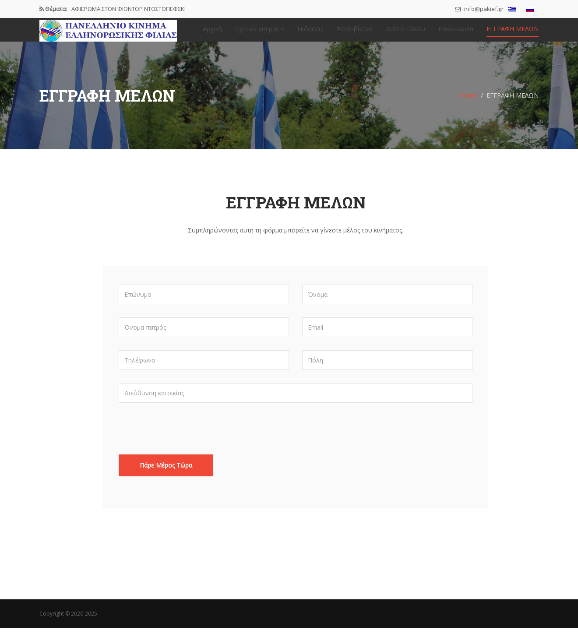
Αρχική (212, 33)
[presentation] (185, 442)
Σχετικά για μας (259, 33)
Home (468, 104)
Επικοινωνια (455, 33)
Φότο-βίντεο (354, 33)
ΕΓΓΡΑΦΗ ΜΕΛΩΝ (512, 33)
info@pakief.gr (479, 9)
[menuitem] (512, 9)
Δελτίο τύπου (405, 33)
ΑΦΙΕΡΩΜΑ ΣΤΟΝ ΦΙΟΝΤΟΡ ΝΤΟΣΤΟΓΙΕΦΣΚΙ (128, 9)
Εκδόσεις (310, 33)
